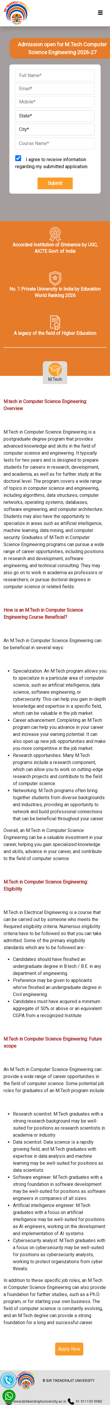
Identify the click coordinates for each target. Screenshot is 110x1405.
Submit (55, 183)
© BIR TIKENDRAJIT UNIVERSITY (68, 1381)
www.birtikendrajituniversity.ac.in (39, 1401)
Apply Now (69, 1349)
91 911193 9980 (89, 1401)
